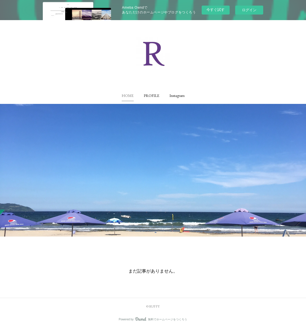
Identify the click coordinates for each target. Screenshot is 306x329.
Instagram (177, 95)
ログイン (249, 10)
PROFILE (151, 95)
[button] (128, 95)
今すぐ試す (215, 10)
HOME (128, 95)
